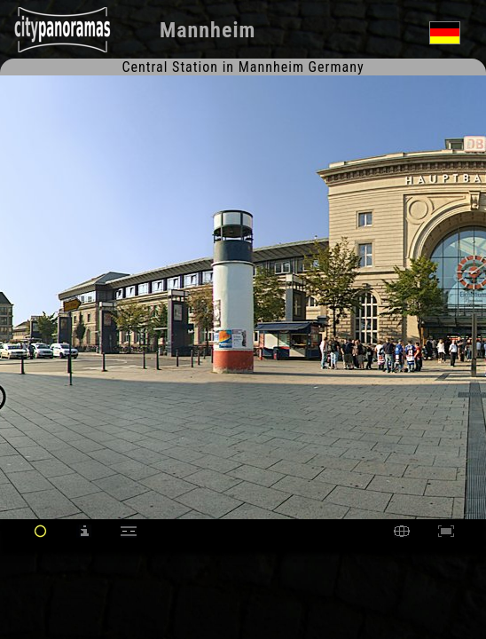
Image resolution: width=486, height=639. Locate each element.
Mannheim (207, 30)
